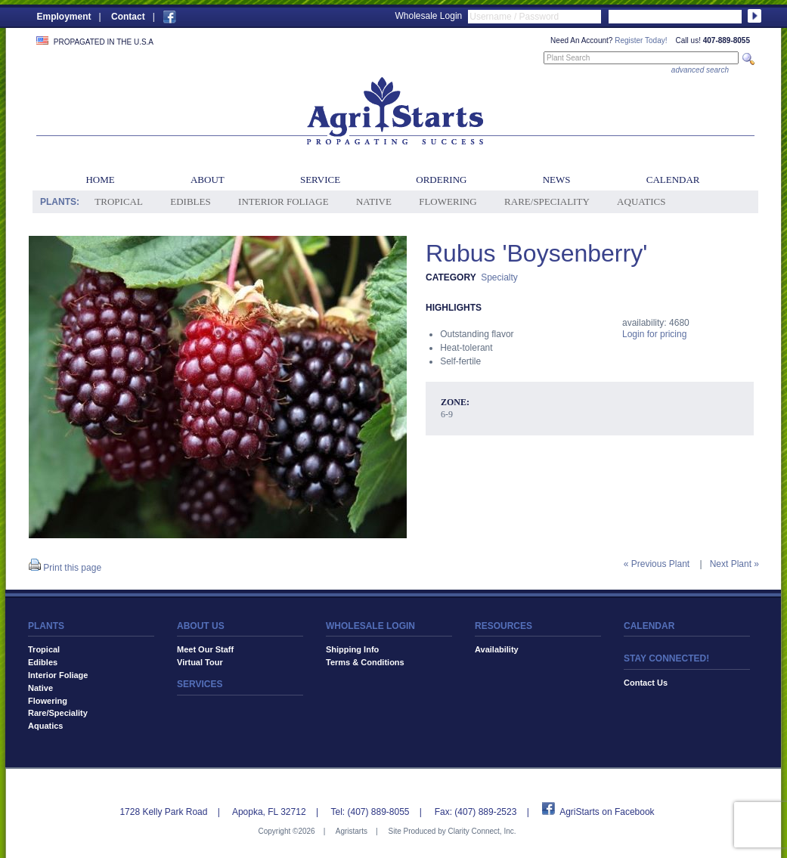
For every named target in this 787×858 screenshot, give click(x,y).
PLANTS (46, 626)
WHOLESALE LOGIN (370, 626)
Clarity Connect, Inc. (482, 831)
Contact (128, 16)
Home (99, 179)
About (208, 179)
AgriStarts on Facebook (606, 812)
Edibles (190, 201)
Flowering (448, 201)
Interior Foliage (283, 201)
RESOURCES (503, 626)
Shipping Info (352, 649)
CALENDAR (649, 626)
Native (374, 201)
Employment (64, 16)
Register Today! (641, 40)
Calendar (673, 179)
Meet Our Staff (205, 649)
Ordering (441, 179)
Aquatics (641, 201)
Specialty (499, 277)
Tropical (119, 201)
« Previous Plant (656, 564)
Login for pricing (654, 334)
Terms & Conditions (365, 662)
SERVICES (199, 684)
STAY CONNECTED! (666, 658)
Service (320, 179)
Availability (497, 649)
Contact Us (646, 682)
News (557, 179)
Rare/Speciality (547, 201)
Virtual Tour (200, 662)
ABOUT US (201, 626)
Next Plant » (734, 564)
